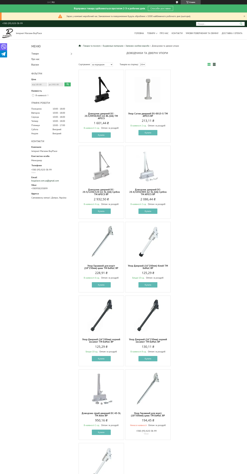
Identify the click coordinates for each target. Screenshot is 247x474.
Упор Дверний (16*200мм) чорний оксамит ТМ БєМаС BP (101, 267)
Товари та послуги (92, 46)
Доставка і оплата (232, 33)
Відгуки (35, 64)
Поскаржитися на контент (123, 410)
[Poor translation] (11, 428)
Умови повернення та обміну (202, 33)
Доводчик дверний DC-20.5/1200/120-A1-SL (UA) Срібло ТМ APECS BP (193, 115)
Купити (101, 135)
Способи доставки (160, 8)
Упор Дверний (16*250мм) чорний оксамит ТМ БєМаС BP (147, 267)
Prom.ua (138, 407)
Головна (139, 33)
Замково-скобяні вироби (137, 46)
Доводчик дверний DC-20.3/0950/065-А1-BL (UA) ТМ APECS (101, 115)
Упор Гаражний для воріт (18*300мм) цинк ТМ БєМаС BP (101, 340)
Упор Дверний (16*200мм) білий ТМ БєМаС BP (193, 190)
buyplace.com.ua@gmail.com (45, 180)
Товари (151, 33)
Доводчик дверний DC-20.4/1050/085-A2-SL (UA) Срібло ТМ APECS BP (101, 191)
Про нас (164, 33)
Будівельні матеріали (113, 46)
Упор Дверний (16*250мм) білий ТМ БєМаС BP (147, 340)
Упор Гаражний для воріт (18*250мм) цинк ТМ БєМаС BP (147, 190)
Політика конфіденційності (148, 410)
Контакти (177, 33)
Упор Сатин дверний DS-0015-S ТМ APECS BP (147, 114)
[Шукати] (241, 24)
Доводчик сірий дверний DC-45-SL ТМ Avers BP (193, 267)
